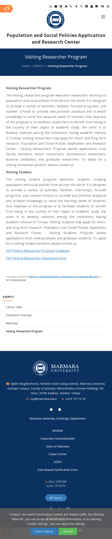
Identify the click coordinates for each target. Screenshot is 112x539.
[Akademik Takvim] (61, 6)
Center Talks (14, 307)
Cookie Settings (44, 531)
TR (102, 6)
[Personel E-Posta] (56, 6)
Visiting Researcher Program (24, 331)
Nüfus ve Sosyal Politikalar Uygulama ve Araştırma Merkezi (63, 276)
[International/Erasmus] (66, 6)
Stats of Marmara (57, 446)
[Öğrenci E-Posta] (51, 6)
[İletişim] (71, 6)
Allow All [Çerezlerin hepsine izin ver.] (68, 531)
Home (26, 66)
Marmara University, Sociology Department (58, 418)
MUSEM (57, 430)
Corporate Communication (57, 438)
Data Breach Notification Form (57, 470)
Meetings (12, 323)
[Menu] (103, 15)
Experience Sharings (19, 315)
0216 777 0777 (56, 486)
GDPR (57, 462)
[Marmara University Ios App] (59, 409)
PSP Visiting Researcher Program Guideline (37, 251)
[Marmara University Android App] (51, 409)
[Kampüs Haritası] (76, 6)
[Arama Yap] (108, 7)
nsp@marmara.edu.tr (43, 399)
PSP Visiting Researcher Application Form (36, 258)
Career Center (58, 454)
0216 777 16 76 (75, 399)
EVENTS (39, 66)
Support (56, 498)
